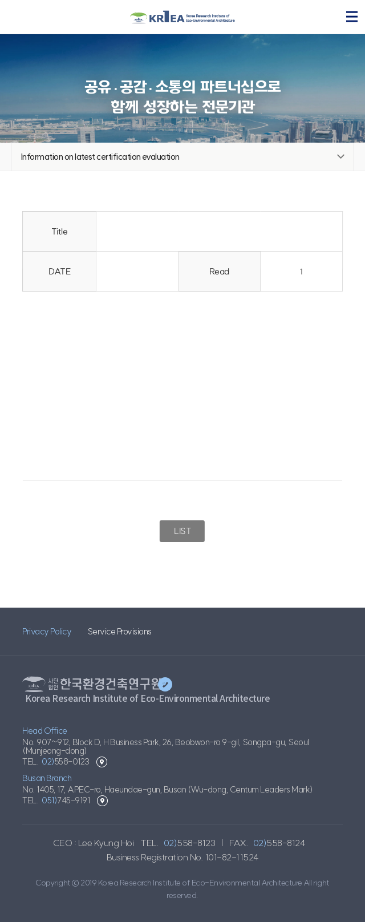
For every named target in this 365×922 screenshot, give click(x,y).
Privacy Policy (46, 631)
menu (351, 16)
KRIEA (182, 17)
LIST (182, 530)
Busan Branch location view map (102, 800)
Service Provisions (119, 631)
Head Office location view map (101, 762)
